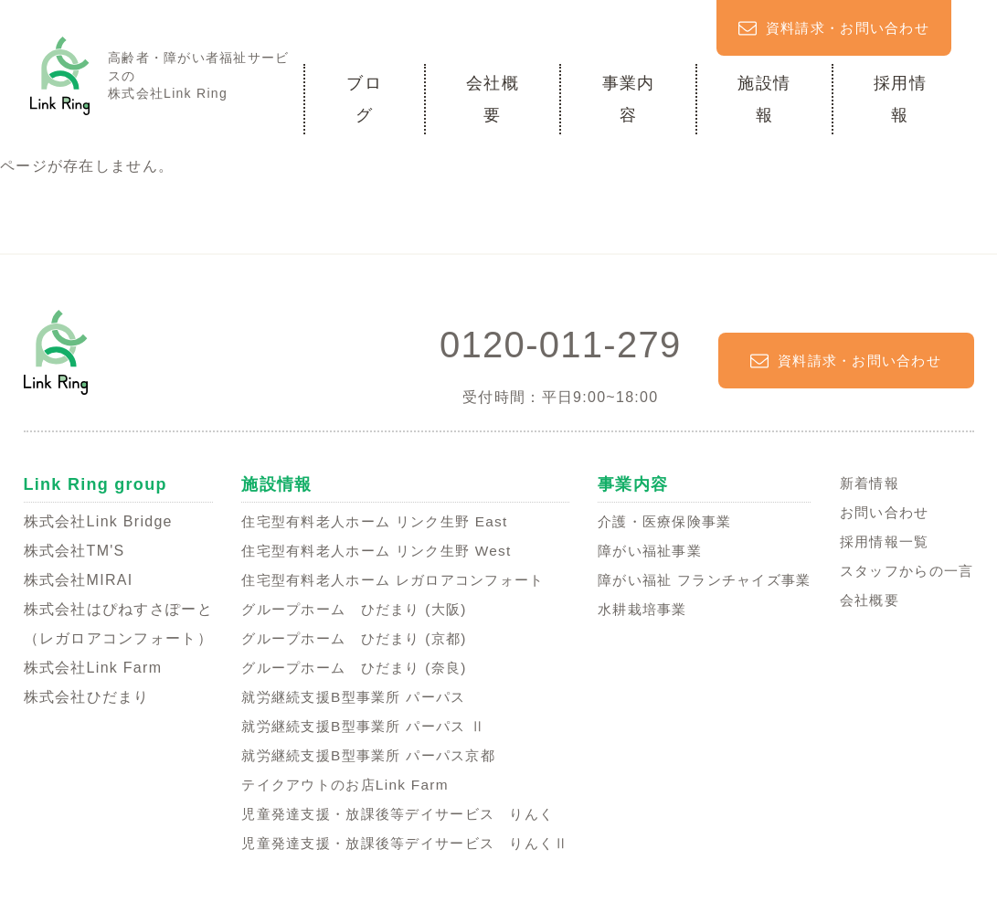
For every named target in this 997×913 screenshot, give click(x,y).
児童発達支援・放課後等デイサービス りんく (393, 814)
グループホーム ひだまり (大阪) (347, 609)
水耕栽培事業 (637, 609)
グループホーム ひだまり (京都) (347, 638)
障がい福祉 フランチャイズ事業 (703, 580)
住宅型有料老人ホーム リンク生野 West (370, 550)
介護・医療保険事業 (661, 521)
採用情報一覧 (879, 541)
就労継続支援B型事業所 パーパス (346, 697)
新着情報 (863, 483)
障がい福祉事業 (645, 550)
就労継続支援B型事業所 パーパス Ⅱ (357, 726)
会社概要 (492, 98)
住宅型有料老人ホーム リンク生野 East (368, 521)
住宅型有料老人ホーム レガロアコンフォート (388, 580)
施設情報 (763, 98)
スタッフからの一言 (903, 571)
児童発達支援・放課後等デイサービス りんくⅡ (401, 843)
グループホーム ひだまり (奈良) (347, 667)
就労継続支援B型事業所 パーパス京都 (362, 755)
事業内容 (628, 98)
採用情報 (900, 98)
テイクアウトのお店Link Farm (336, 784)
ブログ (364, 98)
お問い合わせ (879, 512)
